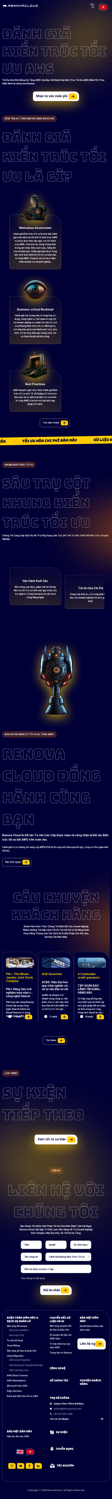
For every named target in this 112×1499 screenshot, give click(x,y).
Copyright (32, 1490)
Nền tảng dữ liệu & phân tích (21, 1350)
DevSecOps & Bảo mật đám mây (91, 1328)
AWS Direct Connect (17, 1375)
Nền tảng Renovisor (17, 1326)
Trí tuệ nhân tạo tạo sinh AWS (60, 1345)
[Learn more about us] (61, 1380)
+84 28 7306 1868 (63, 1414)
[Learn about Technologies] (76, 1368)
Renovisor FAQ (16, 1335)
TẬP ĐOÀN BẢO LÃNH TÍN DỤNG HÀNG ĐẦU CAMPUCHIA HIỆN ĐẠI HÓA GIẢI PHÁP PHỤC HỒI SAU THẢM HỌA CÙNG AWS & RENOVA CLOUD (91, 989)
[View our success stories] (91, 1382)
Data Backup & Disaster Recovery (26, 1365)
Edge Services (14, 1391)
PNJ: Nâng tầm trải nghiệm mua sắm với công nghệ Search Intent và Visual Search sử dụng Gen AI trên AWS (19, 992)
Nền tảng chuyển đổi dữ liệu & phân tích (60, 1328)
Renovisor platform (19, 1330)
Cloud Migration (15, 1356)
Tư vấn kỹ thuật (15, 1340)
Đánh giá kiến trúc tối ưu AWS (22, 1396)
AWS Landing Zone (18, 1370)
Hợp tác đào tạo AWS (18, 1436)
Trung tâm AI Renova (61, 1352)
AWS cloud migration (19, 1360)
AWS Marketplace (16, 1380)
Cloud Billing (13, 1345)
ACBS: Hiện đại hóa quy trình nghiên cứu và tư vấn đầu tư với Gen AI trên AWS (55, 985)
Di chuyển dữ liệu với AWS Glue (60, 1337)
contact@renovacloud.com (67, 1408)
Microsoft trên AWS (17, 1385)
